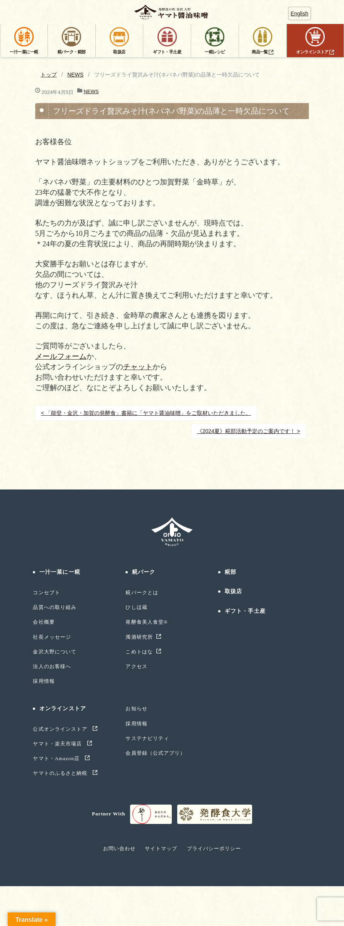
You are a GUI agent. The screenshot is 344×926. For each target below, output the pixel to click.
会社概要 (43, 622)
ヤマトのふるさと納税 (61, 773)
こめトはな (139, 652)
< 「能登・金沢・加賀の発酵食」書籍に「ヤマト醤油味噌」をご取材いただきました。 (146, 413)
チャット (138, 367)
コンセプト (46, 592)
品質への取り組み (54, 607)
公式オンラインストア (61, 729)
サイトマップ (161, 848)
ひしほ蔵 (136, 607)
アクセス (136, 666)
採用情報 (43, 681)
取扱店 (233, 591)
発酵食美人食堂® (146, 622)
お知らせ (136, 708)
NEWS (76, 75)
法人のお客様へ (52, 666)
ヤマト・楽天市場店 (58, 744)
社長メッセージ (52, 637)
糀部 (230, 572)
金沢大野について (54, 652)
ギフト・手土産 (245, 611)
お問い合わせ (119, 848)
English (299, 13)
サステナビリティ (147, 738)
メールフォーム (60, 356)
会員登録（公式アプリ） (155, 753)
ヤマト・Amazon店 (57, 758)
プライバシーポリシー (214, 848)
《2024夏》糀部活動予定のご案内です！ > (248, 431)
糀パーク (143, 572)
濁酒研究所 (139, 637)
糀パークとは (141, 592)
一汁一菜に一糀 (59, 572)
